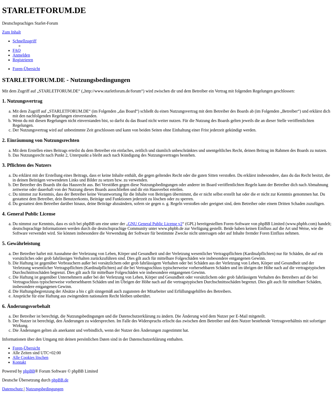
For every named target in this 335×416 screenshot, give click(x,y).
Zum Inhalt (11, 32)
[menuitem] (17, 50)
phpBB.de (60, 380)
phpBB (29, 371)
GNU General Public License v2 (155, 223)
